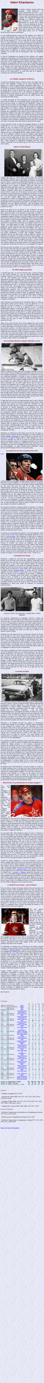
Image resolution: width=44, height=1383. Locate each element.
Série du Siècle (22, 1038)
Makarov (23, 872)
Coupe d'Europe (22, 1016)
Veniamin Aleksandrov (12, 436)
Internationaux (22, 1012)
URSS (22, 1006)
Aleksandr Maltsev (14, 950)
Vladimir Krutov (22, 869)
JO (22, 1034)
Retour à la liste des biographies (10, 1144)
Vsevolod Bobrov (18, 570)
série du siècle (11, 536)
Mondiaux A (22, 1014)
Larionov (15, 872)
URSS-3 (22, 1007)
